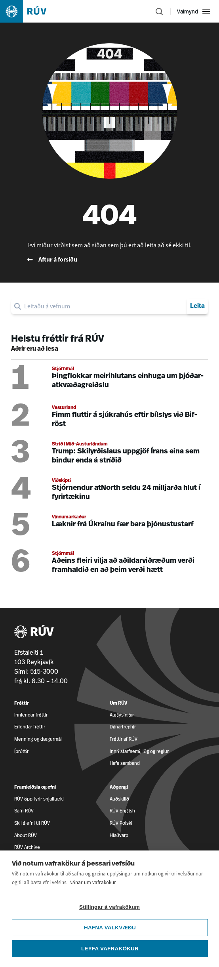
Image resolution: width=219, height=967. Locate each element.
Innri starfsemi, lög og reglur (139, 751)
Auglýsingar (122, 715)
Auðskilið (119, 799)
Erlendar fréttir (29, 727)
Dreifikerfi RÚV (125, 872)
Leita (197, 306)
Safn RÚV (24, 811)
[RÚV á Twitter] (203, 943)
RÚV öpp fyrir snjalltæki (39, 799)
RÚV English (122, 811)
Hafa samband (125, 763)
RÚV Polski (121, 823)
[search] (104, 306)
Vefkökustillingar (32, 915)
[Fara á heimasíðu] (30, 11)
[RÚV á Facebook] (203, 930)
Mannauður (26, 893)
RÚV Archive (27, 847)
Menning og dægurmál (38, 739)
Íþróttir (21, 751)
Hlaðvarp (119, 835)
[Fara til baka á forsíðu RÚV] (109, 260)
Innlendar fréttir (31, 715)
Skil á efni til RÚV (32, 823)
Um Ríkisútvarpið (32, 872)
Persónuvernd (125, 893)
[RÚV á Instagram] (203, 956)
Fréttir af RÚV (123, 739)
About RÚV (25, 835)
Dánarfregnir (123, 727)
